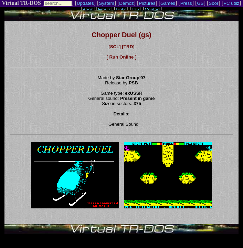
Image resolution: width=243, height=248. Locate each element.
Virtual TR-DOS (21, 3)
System (106, 3)
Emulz (104, 9)
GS (200, 3)
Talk (135, 9)
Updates (85, 3)
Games (167, 3)
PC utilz (231, 3)
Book (88, 9)
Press (186, 3)
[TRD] (128, 46)
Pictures (147, 3)
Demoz (126, 3)
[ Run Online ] (121, 57)
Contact (152, 9)
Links (121, 9)
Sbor (213, 3)
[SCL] (114, 46)
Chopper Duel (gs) (121, 35)
